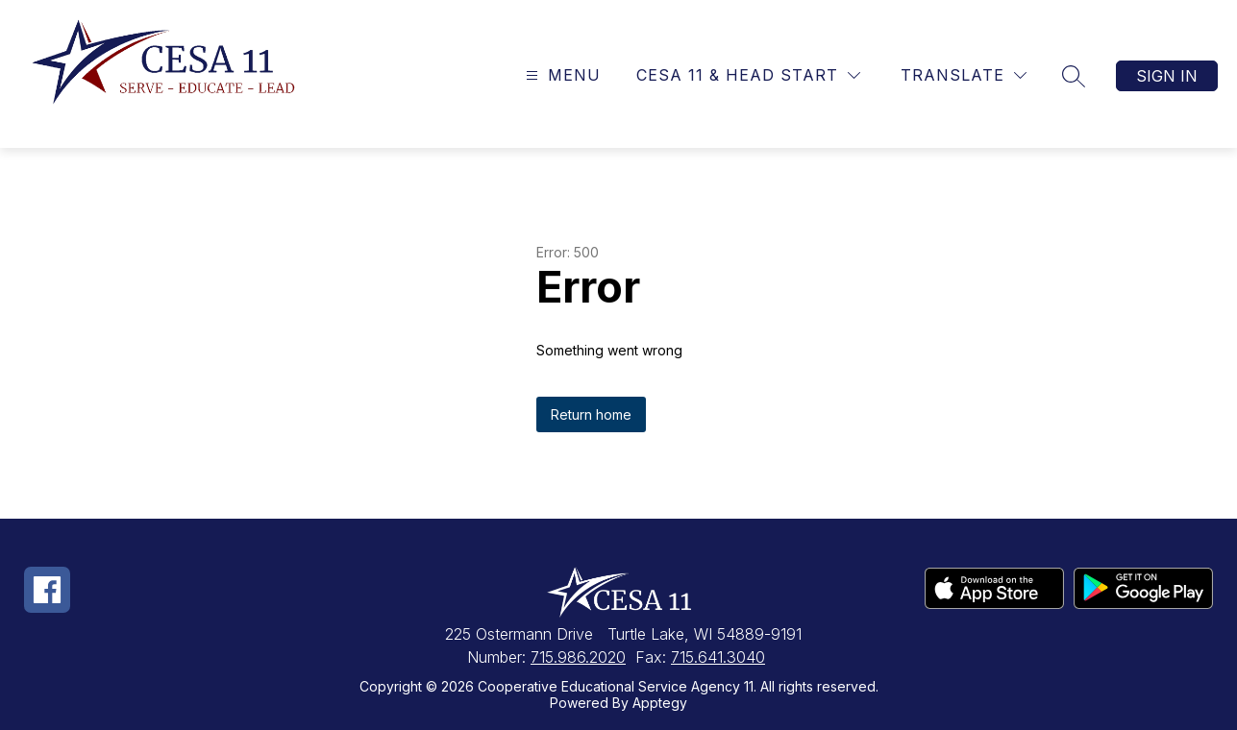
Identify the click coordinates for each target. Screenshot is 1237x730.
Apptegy (659, 702)
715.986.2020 (578, 657)
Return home (591, 414)
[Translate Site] (963, 75)
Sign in (1167, 75)
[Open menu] (561, 75)
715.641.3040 (718, 657)
